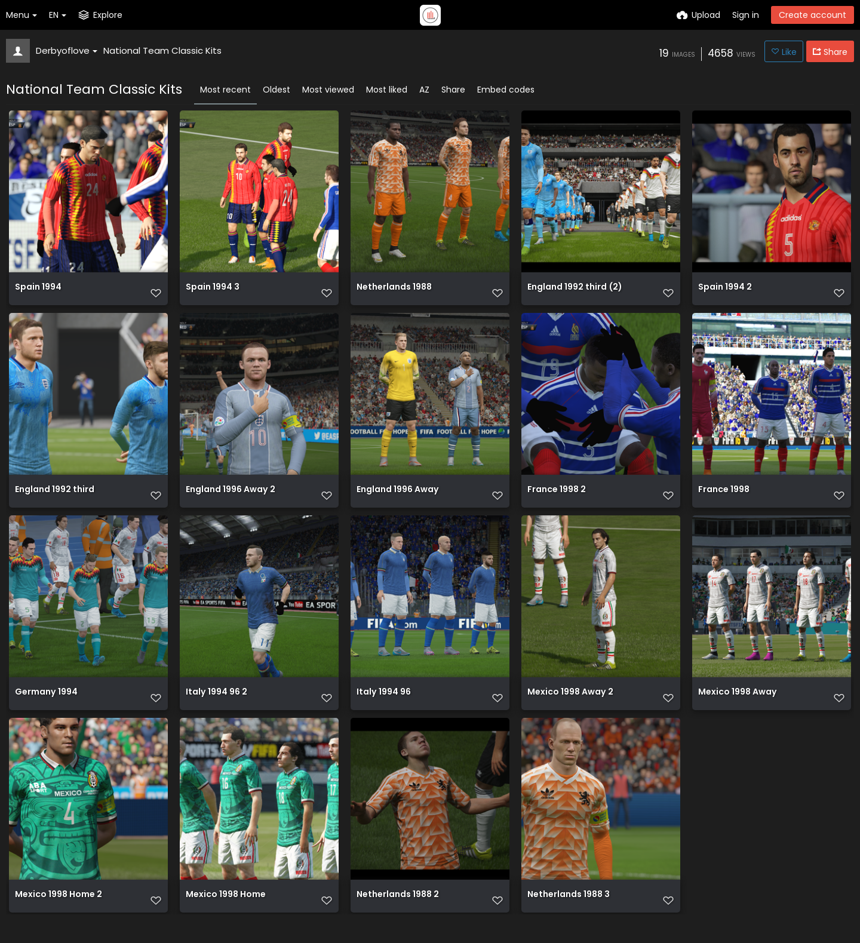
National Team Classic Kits (162, 50)
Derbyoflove (66, 50)
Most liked (386, 90)
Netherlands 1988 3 (568, 913)
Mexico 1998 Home (226, 913)
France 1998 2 (556, 500)
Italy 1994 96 (384, 706)
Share (453, 90)
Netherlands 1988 (394, 293)
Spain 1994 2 (725, 293)
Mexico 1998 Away (737, 706)
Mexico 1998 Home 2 (58, 913)
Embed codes (506, 90)
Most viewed (328, 90)
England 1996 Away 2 (230, 500)
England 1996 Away (398, 500)
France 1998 (724, 500)
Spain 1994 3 (212, 293)
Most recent (225, 90)
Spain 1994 (38, 293)
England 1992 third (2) (574, 293)
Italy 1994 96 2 (216, 706)
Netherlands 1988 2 (398, 913)
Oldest (276, 90)
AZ (424, 90)
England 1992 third (54, 500)
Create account (812, 15)
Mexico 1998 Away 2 (570, 706)
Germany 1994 (46, 706)
